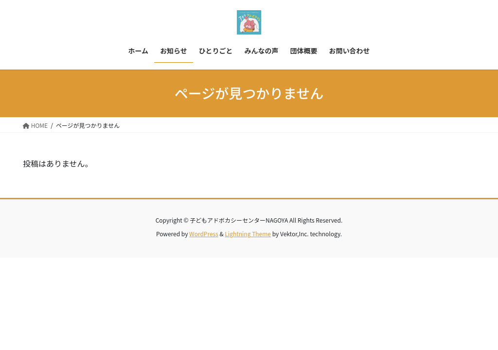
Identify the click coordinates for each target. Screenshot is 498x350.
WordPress (203, 233)
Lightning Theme (248, 233)
